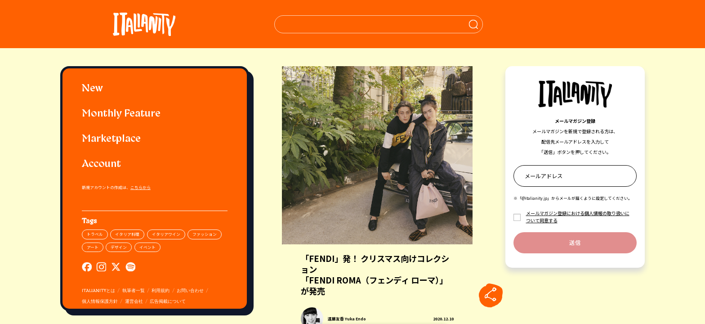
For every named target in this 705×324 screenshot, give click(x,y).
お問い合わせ (190, 290)
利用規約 (161, 290)
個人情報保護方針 (100, 301)
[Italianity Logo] (144, 24)
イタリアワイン (166, 234)
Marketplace (111, 139)
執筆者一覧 (133, 290)
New (92, 89)
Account (101, 164)
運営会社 (134, 301)
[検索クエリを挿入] (378, 24)
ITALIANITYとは (98, 290)
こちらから (140, 187)
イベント (147, 247)
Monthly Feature (121, 114)
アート (92, 247)
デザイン (119, 247)
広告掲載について (168, 301)
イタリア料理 (127, 234)
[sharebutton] (490, 295)
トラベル (95, 234)
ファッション (204, 234)
